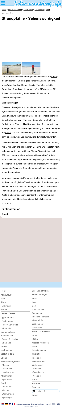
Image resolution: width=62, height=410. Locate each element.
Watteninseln (38, 365)
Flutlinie (5, 124)
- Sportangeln (7, 397)
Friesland (36, 358)
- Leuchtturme (7, 372)
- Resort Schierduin (9, 325)
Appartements (7, 317)
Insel (3, 298)
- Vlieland (36, 376)
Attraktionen (6, 376)
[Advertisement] (31, 250)
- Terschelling (38, 372)
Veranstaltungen (39, 294)
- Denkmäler (6, 368)
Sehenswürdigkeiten (10, 361)
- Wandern (5, 390)
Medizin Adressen (40, 343)
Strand (54, 76)
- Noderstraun (7, 321)
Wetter (4, 309)
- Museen (5, 365)
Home (3, 291)
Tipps (3, 302)
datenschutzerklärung (37, 404)
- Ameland (36, 368)
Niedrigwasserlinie (31, 124)
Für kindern (6, 306)
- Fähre (35, 339)
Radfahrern (13, 191)
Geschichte (37, 327)
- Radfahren (6, 386)
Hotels (4, 346)
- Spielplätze (6, 379)
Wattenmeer (37, 324)
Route (34, 335)
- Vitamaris (6, 328)
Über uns (36, 387)
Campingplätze (8, 332)
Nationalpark (38, 309)
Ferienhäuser (7, 335)
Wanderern (28, 191)
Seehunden (37, 313)
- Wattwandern (7, 394)
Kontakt (35, 395)
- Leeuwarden (38, 361)
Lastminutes (6, 350)
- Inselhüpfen (38, 320)
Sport (3, 383)
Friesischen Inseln (40, 317)
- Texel (35, 379)
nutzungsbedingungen (23, 404)
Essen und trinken (40, 291)
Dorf (34, 306)
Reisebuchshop (39, 350)
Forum (35, 346)
